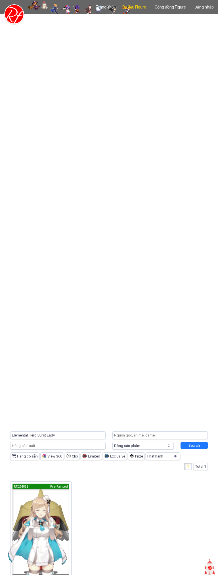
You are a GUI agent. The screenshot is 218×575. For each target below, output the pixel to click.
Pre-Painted (59, 486)
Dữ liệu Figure (134, 7)
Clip (72, 456)
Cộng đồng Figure (170, 7)
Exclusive (114, 456)
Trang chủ (105, 7)
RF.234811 (21, 486)
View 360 (52, 456)
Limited (91, 456)
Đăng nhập (204, 7)
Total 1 (200, 466)
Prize (136, 456)
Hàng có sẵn (25, 456)
